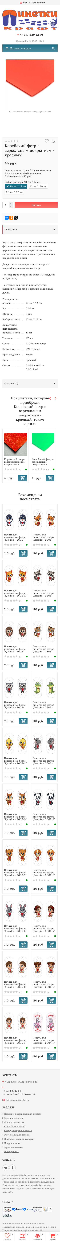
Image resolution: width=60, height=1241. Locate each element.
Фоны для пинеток (14, 1122)
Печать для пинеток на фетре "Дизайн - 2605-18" (43, 538)
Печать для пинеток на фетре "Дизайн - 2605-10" (43, 762)
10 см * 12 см (18, 186)
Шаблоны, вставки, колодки (19, 1138)
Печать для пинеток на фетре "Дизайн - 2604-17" (44, 1040)
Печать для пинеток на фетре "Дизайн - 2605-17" (15, 592)
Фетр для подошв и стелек (18, 1130)
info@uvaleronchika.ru (17, 1100)
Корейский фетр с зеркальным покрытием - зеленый (42, 463)
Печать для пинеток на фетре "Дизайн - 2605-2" (44, 984)
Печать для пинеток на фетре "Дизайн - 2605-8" (44, 816)
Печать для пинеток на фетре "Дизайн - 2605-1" (15, 1040)
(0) (12, 469)
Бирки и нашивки (14, 1118)
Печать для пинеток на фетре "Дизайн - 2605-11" (15, 760)
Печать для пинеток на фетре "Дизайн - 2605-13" (15, 706)
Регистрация (38, 2)
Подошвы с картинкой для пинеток (22, 1113)
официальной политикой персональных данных (28, 1181)
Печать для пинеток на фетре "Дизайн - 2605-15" (15, 650)
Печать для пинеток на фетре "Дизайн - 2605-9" (15, 816)
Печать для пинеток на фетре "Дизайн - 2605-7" (15, 872)
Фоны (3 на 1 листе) (14, 1126)
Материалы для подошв (17, 1134)
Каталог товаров (18, 48)
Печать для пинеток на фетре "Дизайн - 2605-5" (15, 928)
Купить (36, 205)
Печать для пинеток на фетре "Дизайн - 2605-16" (43, 594)
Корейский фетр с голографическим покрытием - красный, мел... (15, 463)
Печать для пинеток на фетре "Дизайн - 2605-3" (15, 984)
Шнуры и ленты (13, 1143)
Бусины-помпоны (13, 1147)
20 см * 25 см (14, 192)
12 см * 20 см (38, 186)
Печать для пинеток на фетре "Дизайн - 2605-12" (43, 706)
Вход (23, 2)
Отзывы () (11, 383)
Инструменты (11, 1151)
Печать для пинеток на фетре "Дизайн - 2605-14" (43, 650)
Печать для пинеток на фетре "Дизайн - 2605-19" (15, 538)
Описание (11, 229)
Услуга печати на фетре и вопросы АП (22, 1230)
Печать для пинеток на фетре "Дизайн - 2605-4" (44, 928)
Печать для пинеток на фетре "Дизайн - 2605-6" (44, 872)
